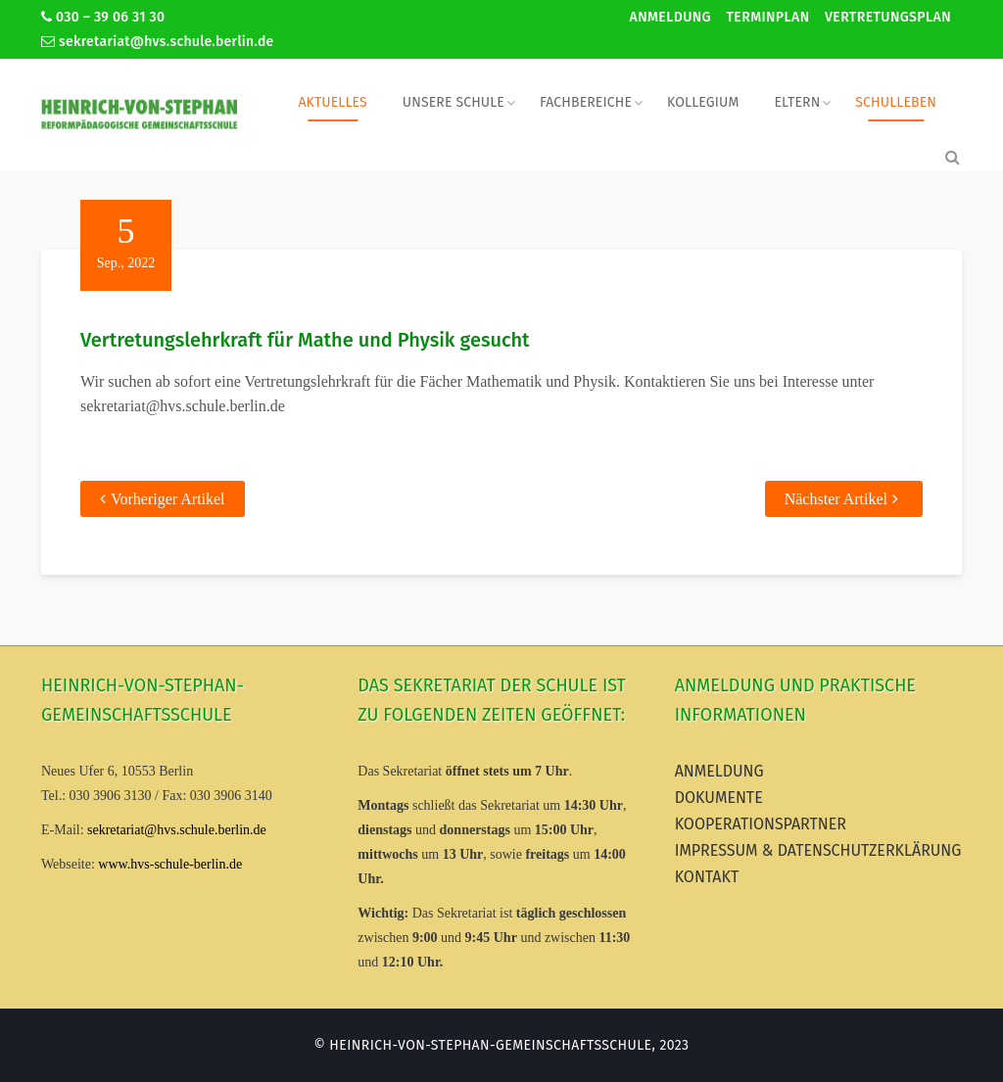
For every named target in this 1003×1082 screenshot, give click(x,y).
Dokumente (719, 797)
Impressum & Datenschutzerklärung (818, 850)
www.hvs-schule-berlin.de (170, 864)
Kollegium (703, 102)
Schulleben (895, 102)
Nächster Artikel (836, 499)
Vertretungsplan (888, 17)
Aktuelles (332, 102)
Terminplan (767, 17)
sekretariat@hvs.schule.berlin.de (157, 41)
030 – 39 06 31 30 (103, 17)
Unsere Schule (453, 102)
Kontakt (707, 877)
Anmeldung (670, 17)
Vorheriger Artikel (168, 499)
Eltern (797, 102)
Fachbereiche (586, 102)
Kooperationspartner (760, 824)
